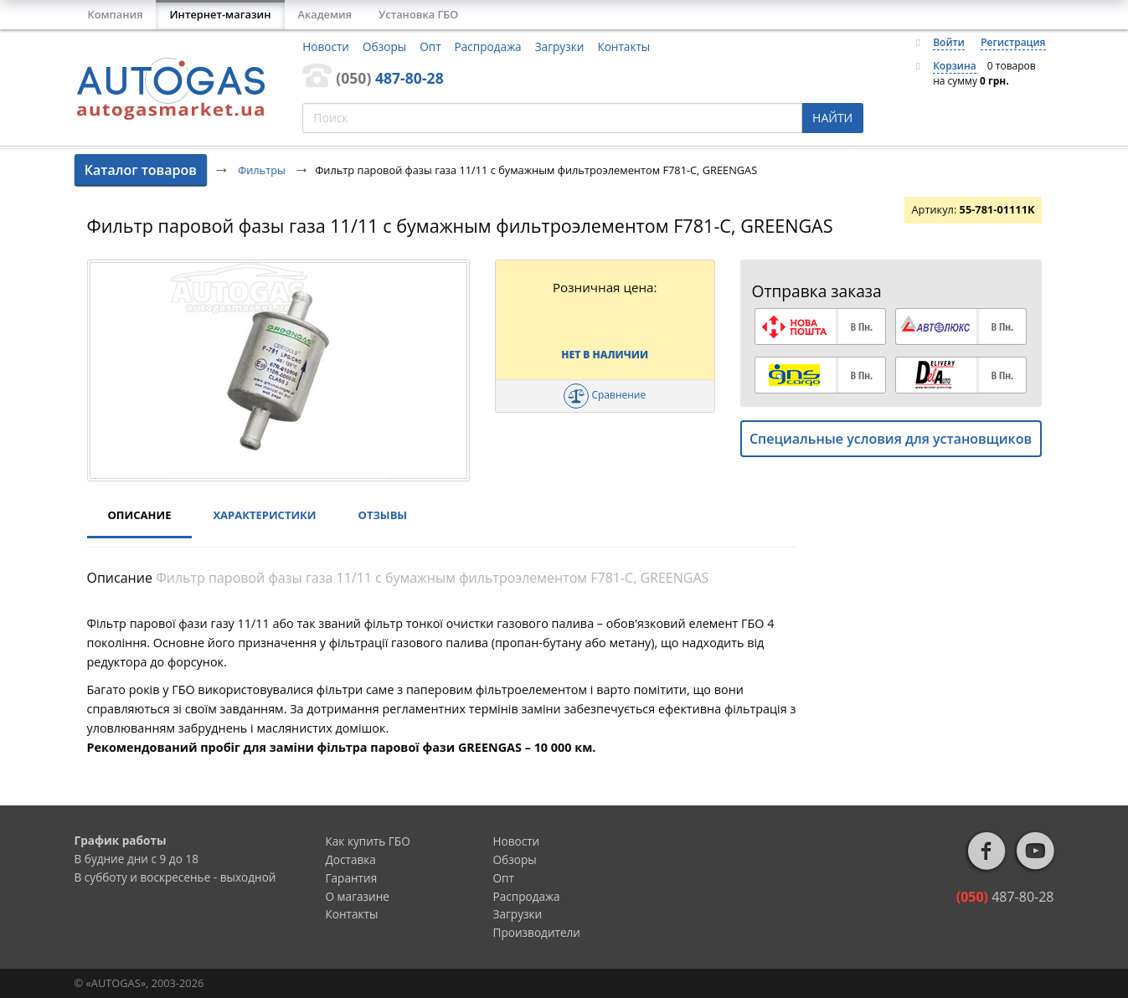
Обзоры (384, 46)
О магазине (358, 896)
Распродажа (488, 46)
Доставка (351, 859)
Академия (325, 14)
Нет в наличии (604, 354)
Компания (115, 14)
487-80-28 (389, 78)
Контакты (623, 46)
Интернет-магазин (219, 14)
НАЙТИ (832, 118)
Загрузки (560, 46)
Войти (949, 42)
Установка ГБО (418, 14)
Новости (325, 46)
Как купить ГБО (368, 841)
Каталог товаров (141, 170)
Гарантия (352, 878)
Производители (537, 932)
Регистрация (1013, 42)
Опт (430, 46)
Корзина (954, 66)
